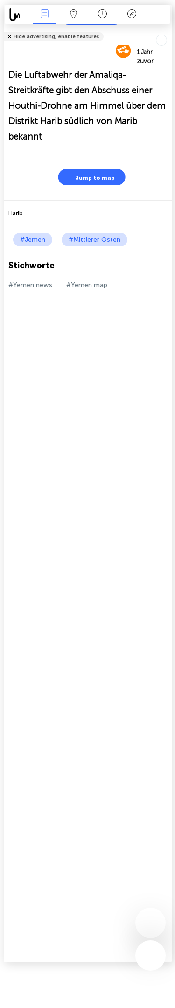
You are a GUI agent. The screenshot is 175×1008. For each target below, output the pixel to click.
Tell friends (167, 30)
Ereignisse (44, 15)
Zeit (102, 15)
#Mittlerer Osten (94, 240)
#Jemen (32, 240)
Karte (73, 15)
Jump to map (89, 177)
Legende (131, 15)
